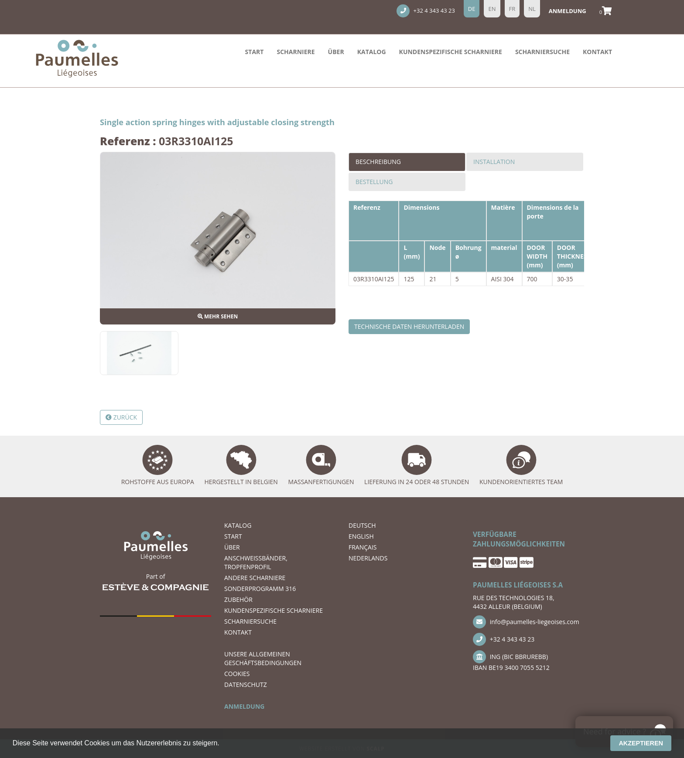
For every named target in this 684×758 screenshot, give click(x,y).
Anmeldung (567, 11)
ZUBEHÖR (238, 599)
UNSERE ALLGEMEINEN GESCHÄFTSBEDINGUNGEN (262, 658)
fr (512, 9)
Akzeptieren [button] (641, 743)
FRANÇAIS (363, 547)
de (471, 9)
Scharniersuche (542, 52)
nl (532, 9)
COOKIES (237, 673)
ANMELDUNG (244, 706)
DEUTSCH (362, 525)
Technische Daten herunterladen (409, 326)
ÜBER (336, 52)
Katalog (371, 52)
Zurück (121, 417)
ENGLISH (361, 536)
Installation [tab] (494, 161)
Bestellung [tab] (374, 182)
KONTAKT (597, 52)
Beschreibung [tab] (378, 161)
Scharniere (296, 52)
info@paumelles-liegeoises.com (526, 621)
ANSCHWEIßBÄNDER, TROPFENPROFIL (255, 562)
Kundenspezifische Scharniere (450, 52)
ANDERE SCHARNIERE (254, 578)
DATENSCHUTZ (245, 684)
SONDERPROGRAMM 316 (260, 588)
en (492, 9)
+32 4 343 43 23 (426, 10)
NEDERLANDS (368, 558)
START (254, 52)
